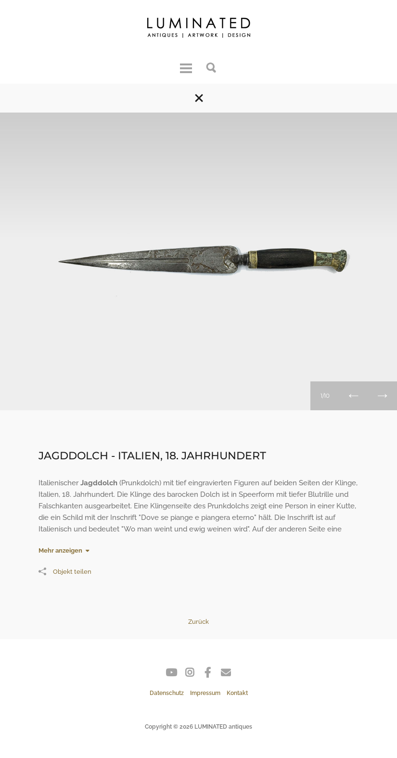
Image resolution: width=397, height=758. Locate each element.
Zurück (353, 395)
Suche (211, 67)
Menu (185, 67)
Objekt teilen (64, 571)
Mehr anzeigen (60, 550)
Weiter (382, 395)
